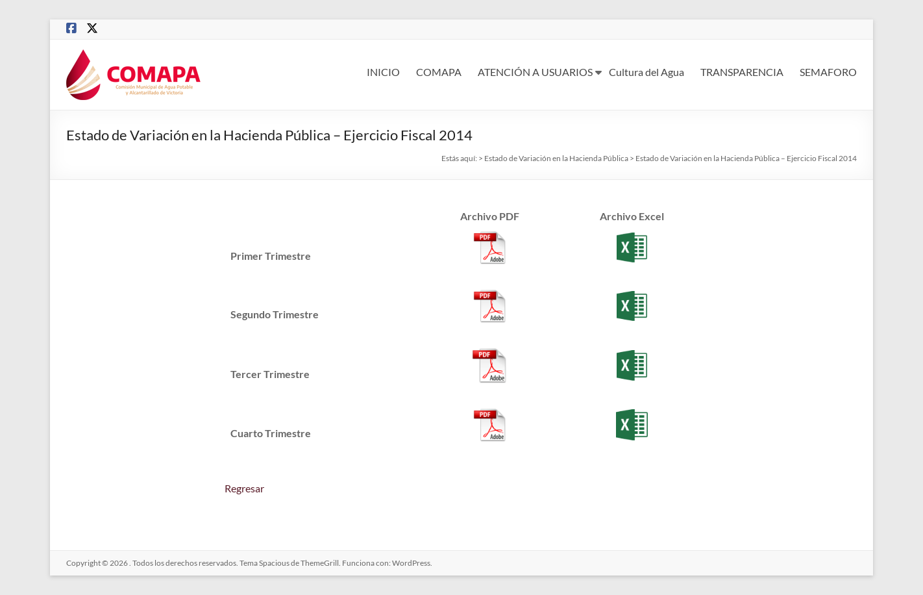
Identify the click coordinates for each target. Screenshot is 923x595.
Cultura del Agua (646, 72)
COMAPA (439, 72)
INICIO (383, 72)
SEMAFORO (828, 72)
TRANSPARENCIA (741, 72)
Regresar (244, 488)
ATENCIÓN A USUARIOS (535, 72)
